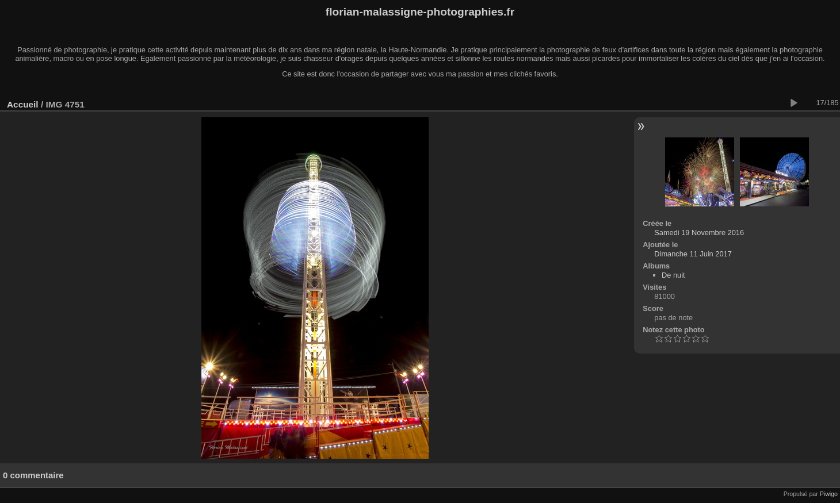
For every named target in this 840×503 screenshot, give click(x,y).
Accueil (23, 104)
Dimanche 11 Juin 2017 (692, 253)
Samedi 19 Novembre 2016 (699, 232)
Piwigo (829, 493)
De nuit (673, 275)
